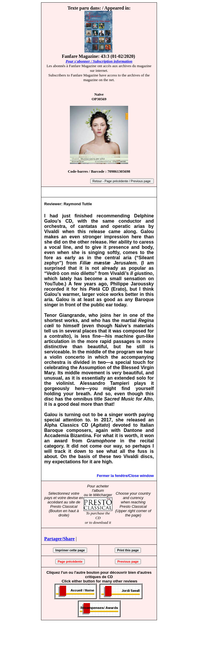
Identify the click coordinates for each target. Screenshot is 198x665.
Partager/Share (59, 538)
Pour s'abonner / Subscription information (99, 61)
